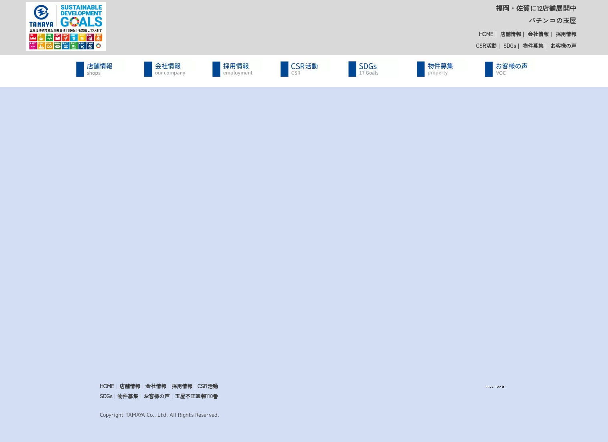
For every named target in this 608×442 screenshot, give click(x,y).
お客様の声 (563, 45)
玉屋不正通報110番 (196, 396)
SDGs (509, 45)
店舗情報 (510, 34)
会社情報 (538, 34)
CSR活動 (486, 45)
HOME (486, 34)
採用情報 (565, 34)
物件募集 (533, 45)
